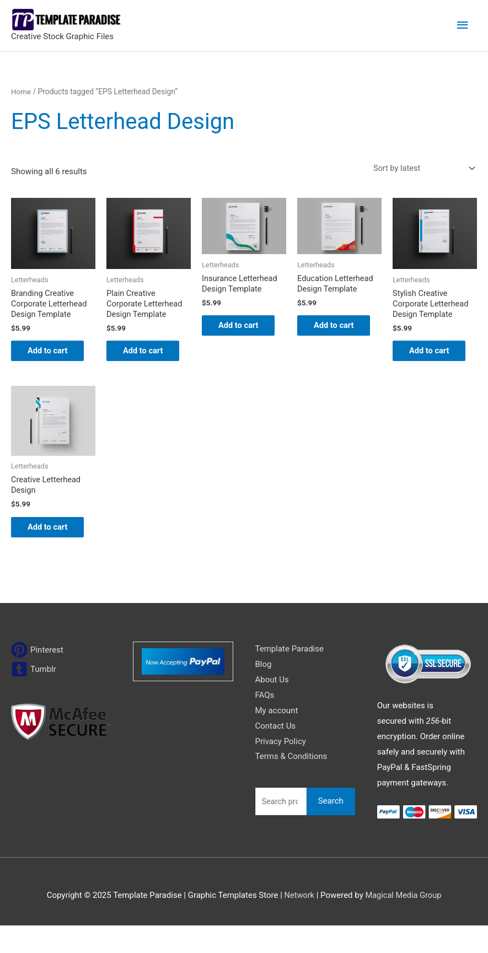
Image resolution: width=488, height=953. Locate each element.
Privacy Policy (280, 768)
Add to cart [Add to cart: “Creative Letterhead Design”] (45, 547)
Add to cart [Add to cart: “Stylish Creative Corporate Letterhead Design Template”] (427, 358)
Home (21, 91)
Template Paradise (289, 676)
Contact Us (275, 753)
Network (298, 923)
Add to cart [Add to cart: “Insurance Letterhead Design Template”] (236, 332)
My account (276, 737)
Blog (263, 692)
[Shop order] (420, 168)
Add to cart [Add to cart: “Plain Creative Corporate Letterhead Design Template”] (140, 358)
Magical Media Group (403, 923)
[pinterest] (37, 677)
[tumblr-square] (33, 696)
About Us (272, 707)
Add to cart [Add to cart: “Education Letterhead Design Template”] (331, 332)
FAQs (265, 723)
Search (331, 828)
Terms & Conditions (291, 784)
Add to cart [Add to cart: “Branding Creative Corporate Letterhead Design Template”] (45, 358)
